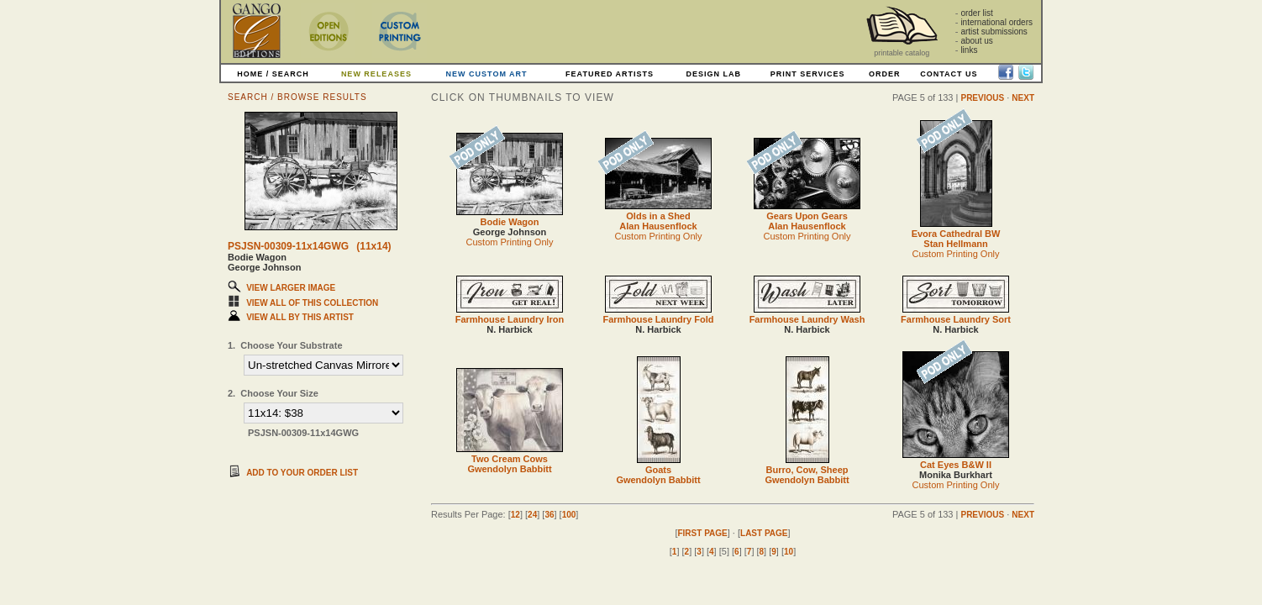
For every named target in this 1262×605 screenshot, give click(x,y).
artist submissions (993, 31)
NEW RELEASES (376, 74)
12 (515, 514)
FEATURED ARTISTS (609, 74)
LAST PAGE (763, 533)
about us (976, 40)
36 (549, 514)
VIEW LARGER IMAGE (290, 287)
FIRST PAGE (702, 533)
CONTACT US (948, 74)
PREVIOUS (982, 98)
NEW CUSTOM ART (487, 74)
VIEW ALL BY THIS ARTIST (300, 317)
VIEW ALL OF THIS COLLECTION (312, 303)
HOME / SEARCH (273, 74)
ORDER (885, 74)
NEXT (1023, 98)
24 (532, 514)
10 (788, 551)
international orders (996, 22)
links (968, 50)
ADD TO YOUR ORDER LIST (302, 472)
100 (569, 514)
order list (976, 13)
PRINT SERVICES (807, 74)
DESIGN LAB (713, 74)
